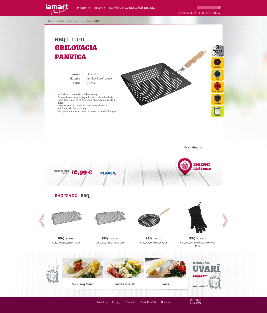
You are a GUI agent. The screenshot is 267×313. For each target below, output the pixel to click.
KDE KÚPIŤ (202, 166)
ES (207, 13)
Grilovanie (89, 21)
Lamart (56, 9)
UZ (215, 13)
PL (195, 13)
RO (211, 13)
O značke (115, 7)
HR (199, 13)
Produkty (83, 7)
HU (192, 13)
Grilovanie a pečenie (74, 21)
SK (183, 13)
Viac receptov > (200, 286)
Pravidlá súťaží (132, 7)
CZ (179, 13)
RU (203, 13)
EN (187, 13)
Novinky (149, 7)
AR (219, 13)
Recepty (99, 7)
